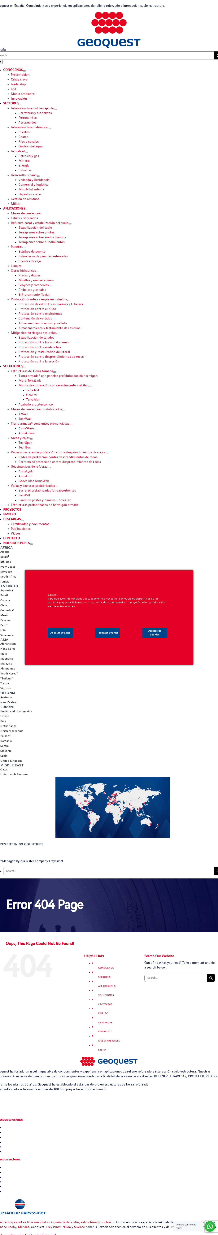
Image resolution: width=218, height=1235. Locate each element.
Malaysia (6, 664)
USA (3, 630)
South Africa (8, 577)
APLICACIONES (107, 986)
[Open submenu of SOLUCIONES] (23, 367)
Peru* (4, 625)
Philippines (7, 669)
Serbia (4, 746)
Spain (4, 756)
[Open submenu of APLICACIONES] (26, 209)
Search (102, 1050)
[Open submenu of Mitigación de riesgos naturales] (57, 333)
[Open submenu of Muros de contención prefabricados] (63, 410)
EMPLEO (103, 1013)
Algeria (5, 552)
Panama (5, 620)
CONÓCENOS (106, 968)
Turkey (4, 684)
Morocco (6, 572)
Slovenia (5, 751)
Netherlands (8, 726)
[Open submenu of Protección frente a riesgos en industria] (68, 300)
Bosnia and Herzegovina (16, 711)
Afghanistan (8, 644)
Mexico (5, 615)
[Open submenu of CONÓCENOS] (24, 71)
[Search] (211, 978)
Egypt (4, 557)
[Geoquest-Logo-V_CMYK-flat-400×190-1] (109, 14)
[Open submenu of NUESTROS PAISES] (31, 544)
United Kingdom (11, 761)
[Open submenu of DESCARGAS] (22, 520)
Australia (6, 697)
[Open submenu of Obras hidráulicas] (37, 271)
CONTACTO (104, 1031)
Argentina (6, 590)
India (3, 654)
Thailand (5, 679)
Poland (4, 736)
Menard (23, 1227)
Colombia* (7, 610)
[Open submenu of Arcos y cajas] (31, 439)
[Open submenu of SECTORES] (19, 104)
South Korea (8, 674)
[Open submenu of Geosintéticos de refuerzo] (49, 467)
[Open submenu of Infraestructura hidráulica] (49, 128)
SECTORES (104, 977)
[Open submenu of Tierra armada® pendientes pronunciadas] (70, 424)
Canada (5, 600)
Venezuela (7, 635)
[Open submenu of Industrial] (26, 152)
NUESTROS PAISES (109, 1040)
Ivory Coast (7, 567)
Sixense (79, 1227)
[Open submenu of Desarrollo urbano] (38, 176)
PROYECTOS (105, 1004)
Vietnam (5, 689)
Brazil (4, 595)
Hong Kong (7, 649)
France (4, 716)
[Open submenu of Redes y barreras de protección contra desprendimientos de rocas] (106, 453)
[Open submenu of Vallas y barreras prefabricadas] (56, 486)
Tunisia (5, 582)
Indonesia (6, 659)
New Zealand (9, 702)
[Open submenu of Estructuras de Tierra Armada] (54, 372)
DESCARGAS (105, 1022)
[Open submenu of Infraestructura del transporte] (55, 109)
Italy (3, 721)
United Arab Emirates (14, 775)
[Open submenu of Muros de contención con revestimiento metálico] (90, 386)
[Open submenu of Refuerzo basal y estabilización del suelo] (70, 223)
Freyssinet (53, 1227)
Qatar (3, 770)
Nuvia (67, 1227)
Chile (3, 605)
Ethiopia (5, 562)
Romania (6, 741)
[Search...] (108, 871)
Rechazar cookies (108, 632)
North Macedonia (11, 731)
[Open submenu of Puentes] (23, 247)
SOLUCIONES (106, 995)
